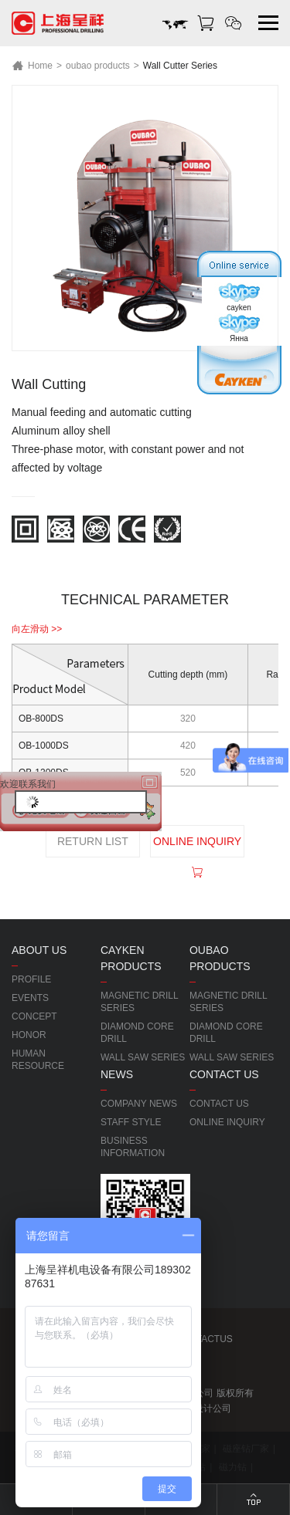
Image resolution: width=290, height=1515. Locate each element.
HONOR (29, 1035)
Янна (239, 328)
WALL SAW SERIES (143, 1057)
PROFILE (31, 979)
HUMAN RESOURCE (38, 1059)
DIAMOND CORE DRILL (137, 1032)
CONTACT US (219, 1103)
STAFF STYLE (131, 1122)
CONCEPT (34, 1016)
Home (32, 65)
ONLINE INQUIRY (197, 846)
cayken (239, 297)
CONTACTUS (203, 1339)
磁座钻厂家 (246, 1448)
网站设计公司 (203, 1408)
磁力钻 (233, 1467)
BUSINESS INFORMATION (133, 1146)
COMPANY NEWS (139, 1103)
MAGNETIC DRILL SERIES (139, 1001)
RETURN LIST (92, 841)
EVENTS (30, 998)
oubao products (98, 65)
